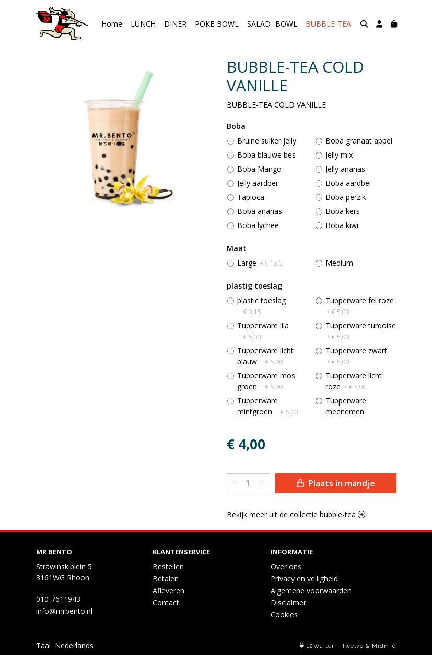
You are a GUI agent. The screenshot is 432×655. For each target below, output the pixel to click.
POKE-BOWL (217, 24)
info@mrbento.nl (64, 611)
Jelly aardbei (257, 183)
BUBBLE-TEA (328, 24)
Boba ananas (259, 211)
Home (111, 24)
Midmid (384, 645)
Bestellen (168, 566)
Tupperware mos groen (266, 381)
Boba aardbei (348, 183)
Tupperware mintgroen (267, 406)
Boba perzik (345, 197)
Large (260, 263)
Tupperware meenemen (345, 406)
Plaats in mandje (336, 483)
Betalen (166, 578)
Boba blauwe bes (266, 155)
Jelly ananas (345, 169)
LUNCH (143, 24)
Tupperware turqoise (360, 330)
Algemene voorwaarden (311, 591)
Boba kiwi (341, 225)
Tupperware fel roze (359, 305)
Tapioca (250, 197)
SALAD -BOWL (272, 24)
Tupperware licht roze (353, 381)
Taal (43, 645)
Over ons (286, 566)
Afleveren (168, 591)
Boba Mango (259, 169)
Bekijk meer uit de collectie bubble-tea (296, 514)
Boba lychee (258, 225)
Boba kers (342, 211)
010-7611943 (58, 599)
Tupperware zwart (356, 356)
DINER (175, 24)
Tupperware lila (263, 330)
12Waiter (320, 645)
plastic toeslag (261, 305)
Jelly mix (339, 155)
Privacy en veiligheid (304, 578)
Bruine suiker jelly (266, 141)
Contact (166, 603)
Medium (339, 263)
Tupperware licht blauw (265, 356)
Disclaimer (288, 603)
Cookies (284, 615)
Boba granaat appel (358, 141)
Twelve (353, 645)
